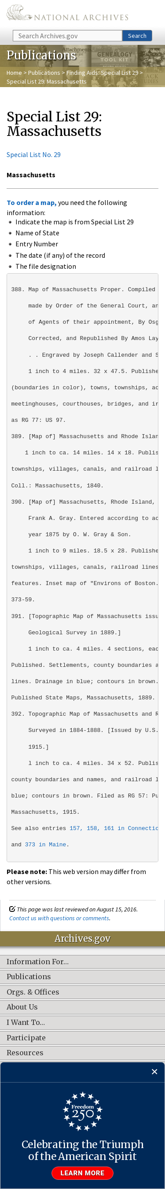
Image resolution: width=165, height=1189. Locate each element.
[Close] (154, 1072)
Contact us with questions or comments (59, 918)
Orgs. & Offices (33, 992)
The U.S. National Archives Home (67, 14)
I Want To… (26, 1023)
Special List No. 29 (34, 154)
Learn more (83, 1173)
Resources (25, 1053)
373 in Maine (45, 844)
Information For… (38, 962)
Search (137, 36)
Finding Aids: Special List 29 (102, 73)
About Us (22, 1007)
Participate (26, 1038)
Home (14, 73)
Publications (44, 73)
